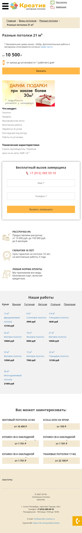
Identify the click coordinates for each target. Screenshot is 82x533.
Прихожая (69, 304)
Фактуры (7, 479)
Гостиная (29, 304)
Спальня (55, 304)
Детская (42, 304)
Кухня (5, 304)
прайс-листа (46, 46)
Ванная (16, 304)
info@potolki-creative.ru (44, 519)
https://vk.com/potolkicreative (46, 523)
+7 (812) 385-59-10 (45, 509)
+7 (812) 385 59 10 (43, 173)
